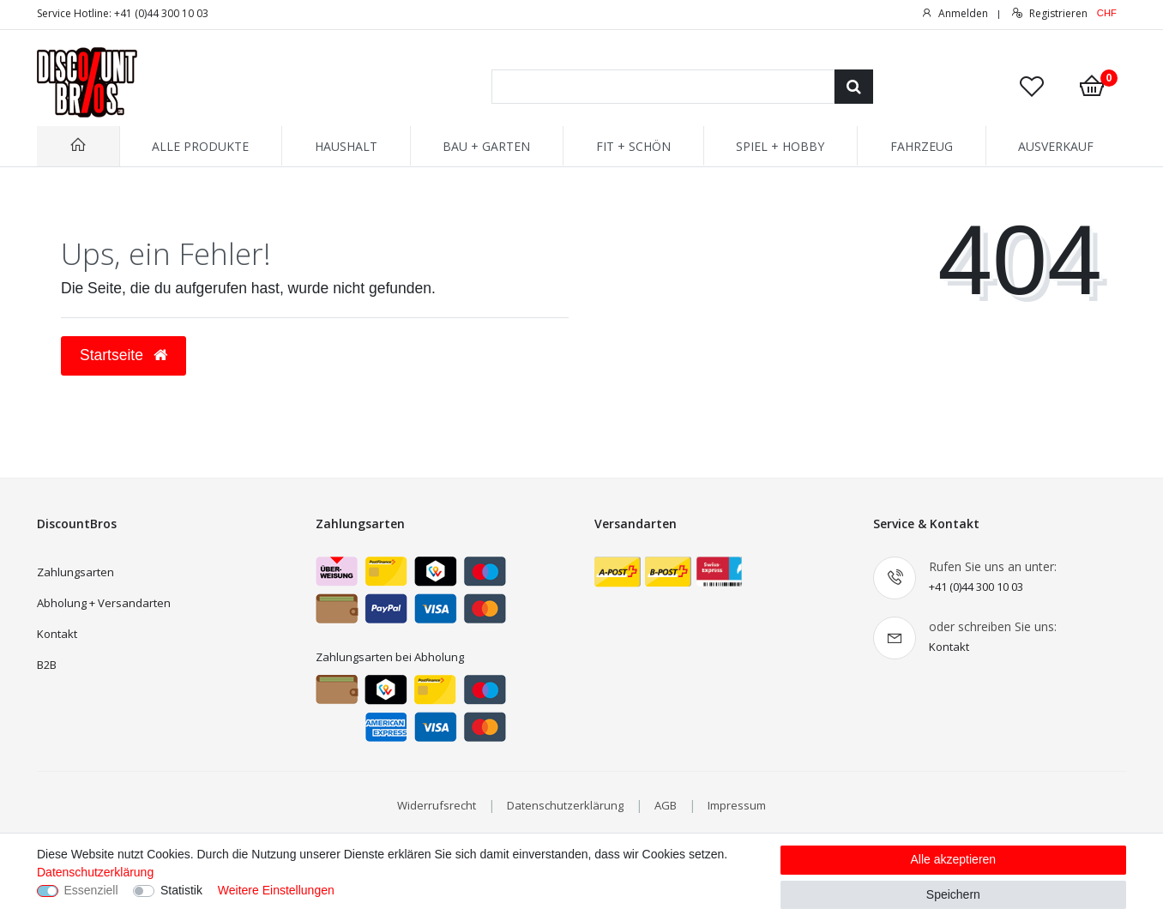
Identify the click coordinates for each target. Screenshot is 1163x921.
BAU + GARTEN (486, 146)
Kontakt (57, 633)
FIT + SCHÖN (633, 146)
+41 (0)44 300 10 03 (976, 586)
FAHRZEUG (921, 146)
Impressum (737, 805)
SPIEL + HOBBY (780, 146)
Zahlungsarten (75, 572)
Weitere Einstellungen (276, 890)
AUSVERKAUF (1056, 146)
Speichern (953, 894)
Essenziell (91, 890)
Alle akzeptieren (954, 859)
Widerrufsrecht (436, 805)
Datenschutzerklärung (565, 805)
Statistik (181, 890)
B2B (47, 664)
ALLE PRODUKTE (200, 146)
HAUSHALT (346, 146)
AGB (665, 805)
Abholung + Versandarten (104, 603)
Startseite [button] (123, 355)
